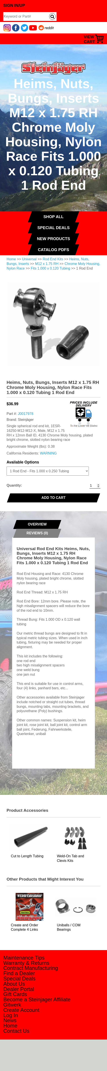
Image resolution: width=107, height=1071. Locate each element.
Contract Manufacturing (30, 968)
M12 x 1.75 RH (47, 264)
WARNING (48, 453)
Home (11, 259)
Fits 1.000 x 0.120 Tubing (50, 268)
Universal (29, 259)
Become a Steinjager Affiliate (36, 999)
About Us (14, 984)
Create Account (21, 1010)
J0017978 (25, 414)
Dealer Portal (18, 989)
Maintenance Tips (24, 958)
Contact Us (16, 1031)
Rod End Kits (53, 259)
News (9, 1020)
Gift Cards (15, 994)
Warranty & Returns (26, 963)
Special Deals (19, 979)
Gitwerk (12, 1005)
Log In (10, 1015)
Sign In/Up (14, 5)
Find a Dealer (19, 973)
